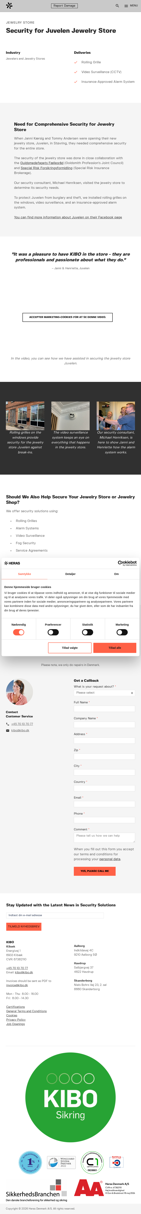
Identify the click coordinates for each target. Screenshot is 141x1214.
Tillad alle (115, 647)
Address (80, 734)
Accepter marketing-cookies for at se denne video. (67, 317)
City (78, 766)
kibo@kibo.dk (20, 730)
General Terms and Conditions (26, 1011)
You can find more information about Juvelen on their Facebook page (68, 217)
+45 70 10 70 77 (22, 724)
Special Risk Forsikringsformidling (46, 168)
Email (78, 797)
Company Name (86, 718)
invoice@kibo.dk (17, 985)
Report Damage (64, 5)
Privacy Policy (16, 1020)
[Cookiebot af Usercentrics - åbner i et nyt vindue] (120, 563)
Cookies (11, 1015)
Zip (77, 750)
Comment (81, 829)
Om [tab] (116, 574)
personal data (109, 859)
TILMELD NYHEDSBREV (24, 926)
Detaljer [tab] (70, 574)
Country (80, 782)
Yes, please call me (95, 871)
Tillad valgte (70, 647)
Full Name (82, 702)
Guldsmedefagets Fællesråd (41, 163)
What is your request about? (95, 686)
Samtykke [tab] (24, 574)
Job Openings (15, 1024)
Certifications (15, 1007)
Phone (79, 813)
